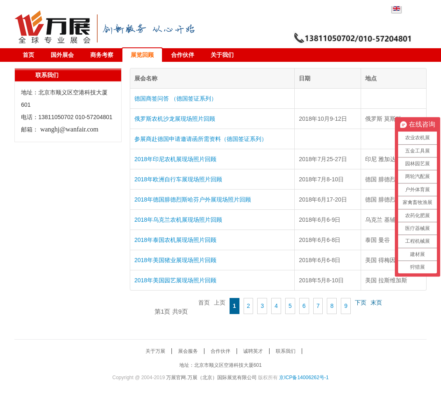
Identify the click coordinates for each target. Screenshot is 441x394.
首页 (28, 55)
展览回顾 (142, 55)
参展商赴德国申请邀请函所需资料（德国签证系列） (200, 139)
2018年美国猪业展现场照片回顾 (175, 260)
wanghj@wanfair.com (69, 129)
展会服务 (188, 351)
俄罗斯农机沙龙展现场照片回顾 (174, 118)
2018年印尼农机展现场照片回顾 (175, 159)
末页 (376, 302)
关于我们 (222, 55)
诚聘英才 (253, 351)
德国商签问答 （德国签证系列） (175, 98)
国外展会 (62, 55)
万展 (55, 25)
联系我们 (286, 351)
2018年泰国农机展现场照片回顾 (175, 240)
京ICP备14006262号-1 (303, 377)
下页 (360, 302)
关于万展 (155, 351)
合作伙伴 (182, 55)
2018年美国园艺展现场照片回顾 (175, 280)
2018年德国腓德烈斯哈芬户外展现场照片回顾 (192, 199)
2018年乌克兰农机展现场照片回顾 (178, 219)
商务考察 (101, 55)
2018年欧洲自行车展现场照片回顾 (178, 179)
